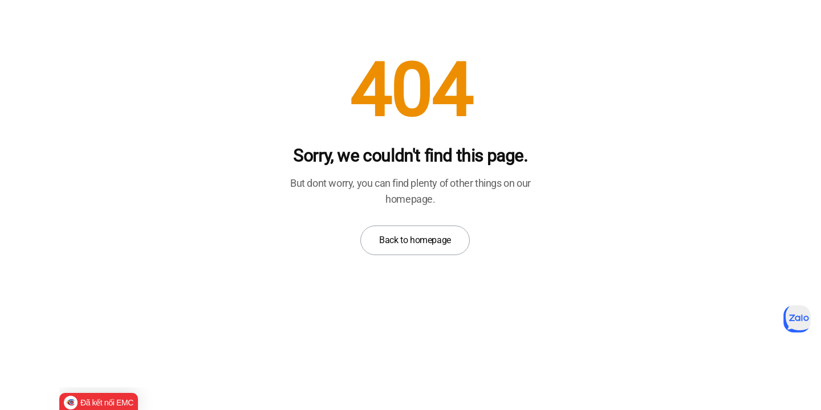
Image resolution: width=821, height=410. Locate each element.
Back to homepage (415, 240)
